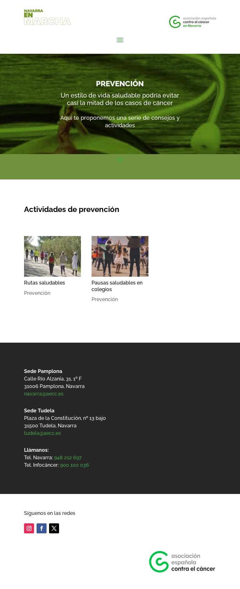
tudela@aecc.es (42, 433)
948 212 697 (68, 458)
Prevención (37, 293)
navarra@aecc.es (43, 394)
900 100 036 (74, 465)
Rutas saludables (44, 283)
